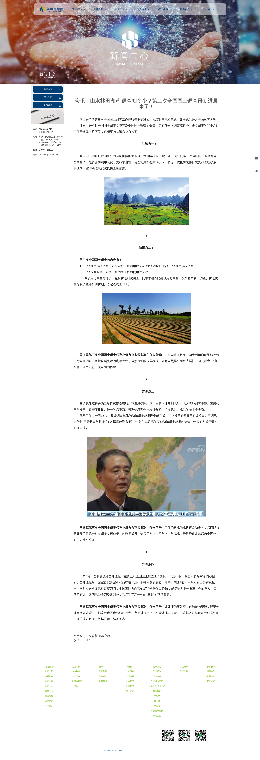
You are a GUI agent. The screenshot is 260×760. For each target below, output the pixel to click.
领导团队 (49, 691)
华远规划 (157, 671)
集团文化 (49, 686)
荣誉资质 (49, 696)
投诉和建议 (211, 676)
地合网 (157, 696)
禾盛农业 (157, 716)
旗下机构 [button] (164, 9)
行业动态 (48, 97)
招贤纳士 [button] (143, 9)
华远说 (49, 706)
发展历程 (49, 676)
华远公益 (184, 671)
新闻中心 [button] (121, 9)
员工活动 (130, 691)
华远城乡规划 (157, 711)
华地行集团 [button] (77, 9)
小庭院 (157, 706)
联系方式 (211, 681)
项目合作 (211, 671)
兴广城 (157, 701)
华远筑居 (157, 691)
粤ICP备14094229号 (112, 750)
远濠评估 (157, 676)
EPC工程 (76, 676)
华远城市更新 (157, 681)
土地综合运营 (76, 681)
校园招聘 (130, 686)
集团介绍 (49, 671)
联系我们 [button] (207, 9)
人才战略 (130, 671)
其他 (76, 686)
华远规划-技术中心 (157, 686)
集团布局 (49, 681)
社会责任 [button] (186, 9)
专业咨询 (76, 671)
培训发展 (130, 676)
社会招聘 (130, 681)
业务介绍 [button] (99, 9)
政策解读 (48, 105)
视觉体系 (49, 701)
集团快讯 (48, 89)
